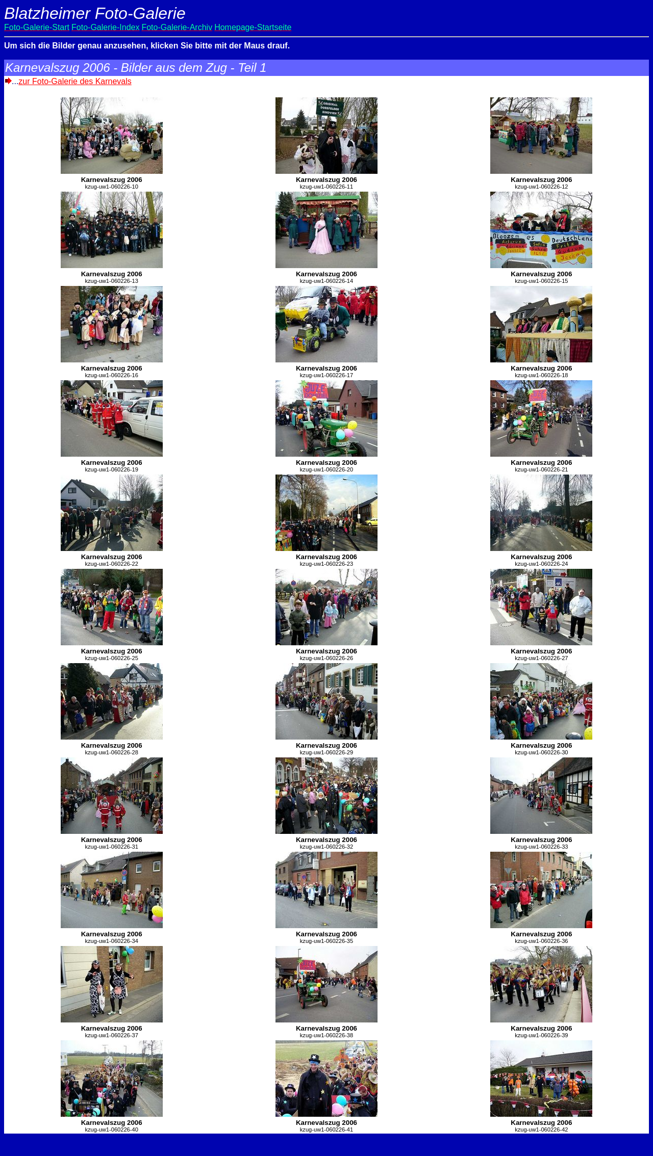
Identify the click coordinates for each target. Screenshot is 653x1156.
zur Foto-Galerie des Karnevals (74, 81)
